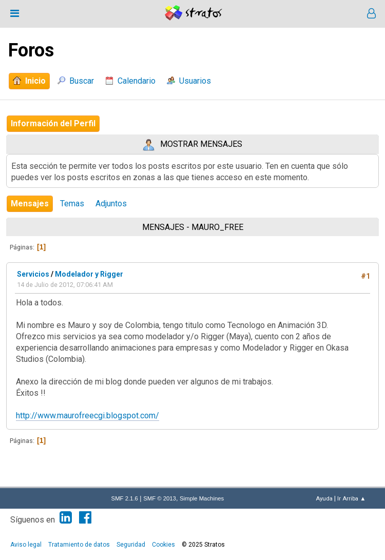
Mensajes (30, 203)
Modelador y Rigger (89, 274)
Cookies (163, 544)
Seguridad (131, 544)
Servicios (33, 274)
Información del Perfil (53, 123)
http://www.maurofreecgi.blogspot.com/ (87, 415)
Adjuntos (111, 203)
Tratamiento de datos (79, 544)
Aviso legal (26, 544)
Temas (72, 203)
